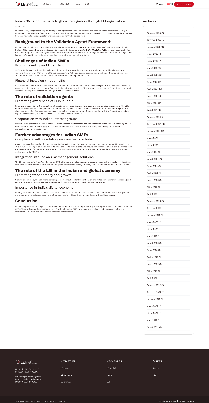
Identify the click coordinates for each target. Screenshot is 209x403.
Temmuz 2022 (154, 292)
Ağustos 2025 (154, 33)
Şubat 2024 (153, 159)
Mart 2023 (152, 236)
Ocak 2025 (152, 82)
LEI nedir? (111, 368)
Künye (155, 375)
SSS (108, 382)
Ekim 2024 (152, 103)
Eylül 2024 (152, 110)
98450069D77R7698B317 (26, 372)
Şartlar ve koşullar (167, 401)
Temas (155, 368)
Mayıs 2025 (152, 54)
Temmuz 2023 (154, 208)
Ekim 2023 (152, 187)
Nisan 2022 (152, 313)
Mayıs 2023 (152, 222)
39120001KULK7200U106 (26, 382)
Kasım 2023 (153, 180)
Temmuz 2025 (154, 40)
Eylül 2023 (152, 194)
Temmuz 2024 (154, 124)
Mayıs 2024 (152, 138)
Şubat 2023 (153, 243)
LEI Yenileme (66, 375)
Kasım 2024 (153, 96)
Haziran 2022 (153, 299)
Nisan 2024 (152, 145)
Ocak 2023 (152, 250)
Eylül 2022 (152, 278)
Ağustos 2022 (154, 285)
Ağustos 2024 (154, 117)
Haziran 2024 (153, 131)
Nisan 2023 (152, 229)
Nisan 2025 (152, 61)
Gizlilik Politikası (186, 401)
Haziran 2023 (153, 215)
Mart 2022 (152, 320)
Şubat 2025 (153, 75)
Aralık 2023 (152, 173)
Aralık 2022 (152, 257)
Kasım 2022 (153, 264)
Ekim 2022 (152, 271)
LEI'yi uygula (184, 4)
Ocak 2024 (152, 166)
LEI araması (66, 382)
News (109, 375)
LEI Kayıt (65, 368)
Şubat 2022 (153, 327)
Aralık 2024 (152, 89)
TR (170, 4)
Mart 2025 (152, 68)
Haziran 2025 (153, 47)
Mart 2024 (152, 152)
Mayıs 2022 (152, 306)
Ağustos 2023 (154, 201)
